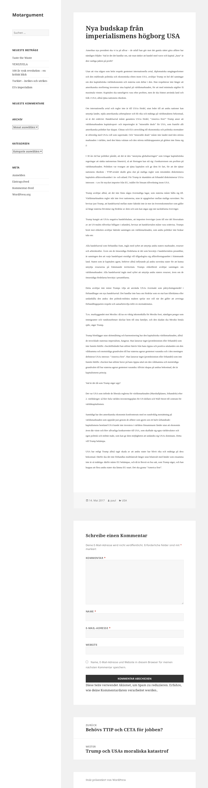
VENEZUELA (20, 64)
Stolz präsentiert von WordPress (106, 780)
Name (91, 611)
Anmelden (18, 175)
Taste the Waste (22, 58)
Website (91, 644)
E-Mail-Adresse (98, 628)
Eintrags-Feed (20, 181)
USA (124, 500)
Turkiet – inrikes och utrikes (29, 81)
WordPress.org (21, 194)
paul (113, 500)
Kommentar (96, 558)
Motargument (27, 15)
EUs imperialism (22, 87)
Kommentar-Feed (23, 188)
